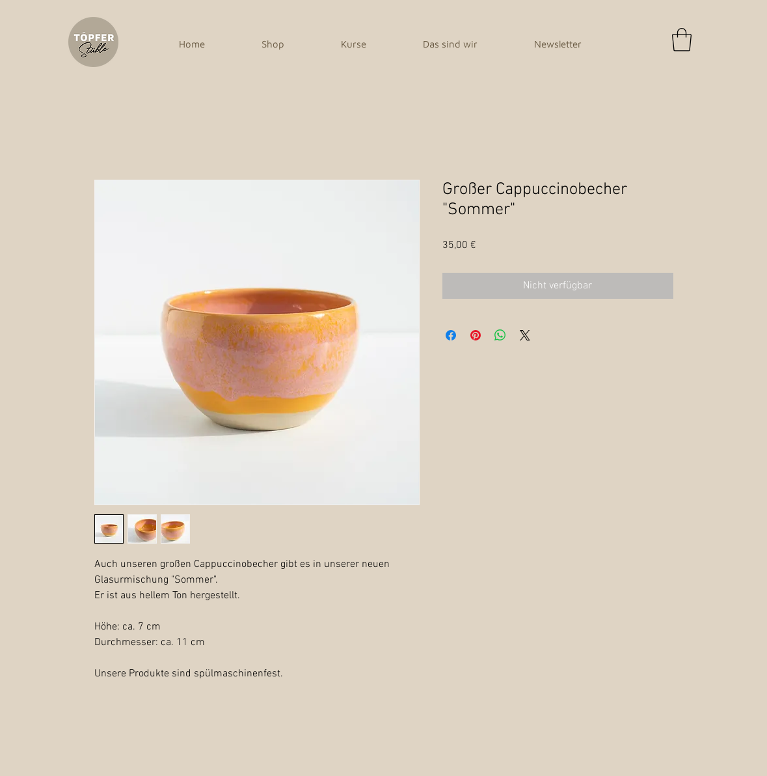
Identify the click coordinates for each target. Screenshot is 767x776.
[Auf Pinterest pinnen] (475, 335)
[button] (682, 39)
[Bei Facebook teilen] (451, 335)
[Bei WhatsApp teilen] (500, 335)
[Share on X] (525, 335)
